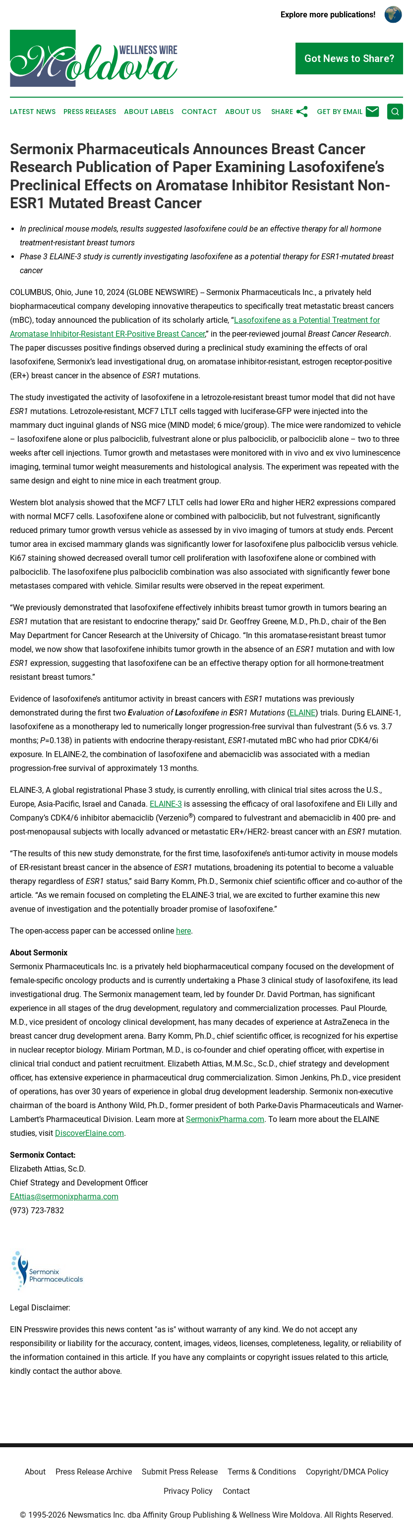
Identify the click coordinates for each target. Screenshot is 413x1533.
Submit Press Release (180, 1471)
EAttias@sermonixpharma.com (64, 1196)
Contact (199, 112)
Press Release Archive (94, 1471)
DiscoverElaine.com (89, 1133)
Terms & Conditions (262, 1471)
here (183, 931)
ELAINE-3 (166, 804)
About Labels (149, 112)
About (35, 1471)
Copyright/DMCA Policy (347, 1471)
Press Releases (89, 112)
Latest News (33, 112)
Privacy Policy (188, 1491)
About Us (243, 112)
